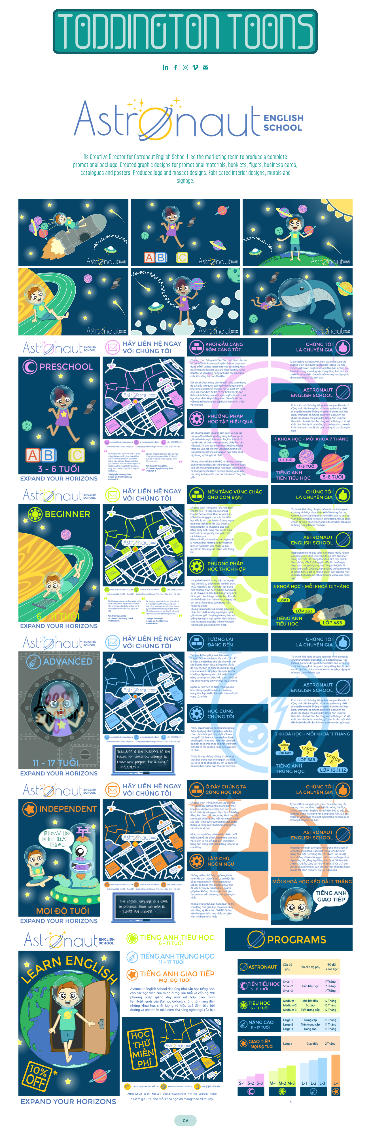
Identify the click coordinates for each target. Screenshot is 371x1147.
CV (185, 1120)
